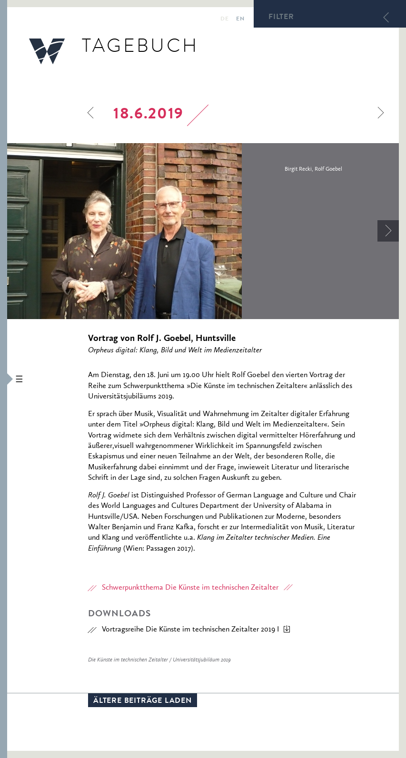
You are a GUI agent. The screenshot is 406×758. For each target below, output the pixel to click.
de (224, 19)
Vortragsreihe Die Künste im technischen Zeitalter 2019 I (190, 629)
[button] (3, 379)
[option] (203, 231)
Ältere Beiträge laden (142, 701)
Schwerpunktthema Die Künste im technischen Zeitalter (190, 588)
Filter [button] (281, 17)
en (240, 19)
